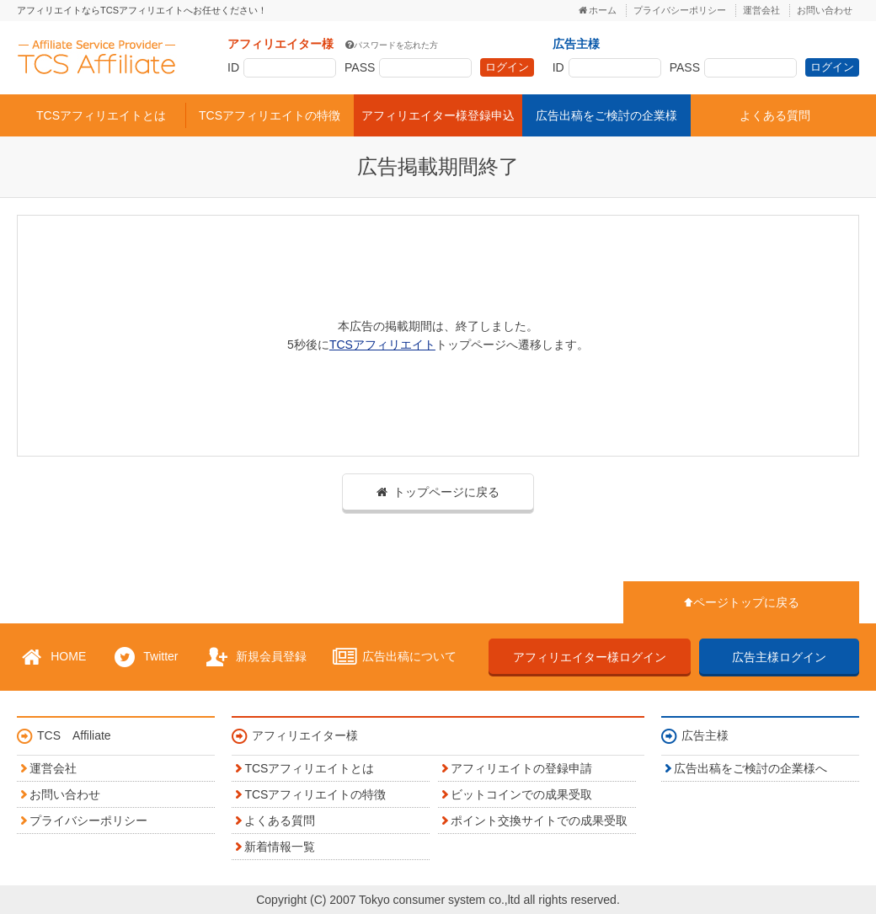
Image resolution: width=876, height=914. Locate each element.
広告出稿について (392, 657)
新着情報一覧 (279, 846)
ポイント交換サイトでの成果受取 (539, 820)
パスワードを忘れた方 (396, 45)
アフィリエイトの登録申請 (521, 768)
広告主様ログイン (779, 657)
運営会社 (761, 10)
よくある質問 (775, 115)
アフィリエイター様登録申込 (438, 115)
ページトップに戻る (746, 602)
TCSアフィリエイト (97, 57)
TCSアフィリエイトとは (101, 115)
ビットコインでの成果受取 (521, 794)
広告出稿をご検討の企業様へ (750, 768)
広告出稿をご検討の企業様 (606, 115)
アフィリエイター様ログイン (589, 657)
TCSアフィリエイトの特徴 (269, 115)
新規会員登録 (254, 657)
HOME (51, 657)
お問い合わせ (824, 10)
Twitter (144, 657)
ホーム (603, 10)
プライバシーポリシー (679, 10)
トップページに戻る (446, 492)
